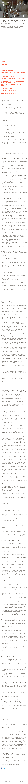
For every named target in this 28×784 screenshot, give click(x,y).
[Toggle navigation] (26, 2)
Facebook (22, 776)
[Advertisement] (14, 45)
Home (4, 776)
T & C (15, 776)
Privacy (10, 776)
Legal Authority (5, 2)
